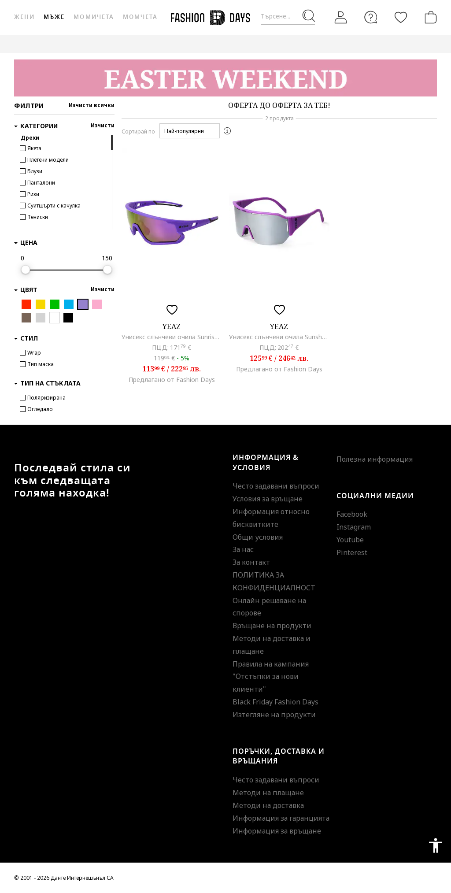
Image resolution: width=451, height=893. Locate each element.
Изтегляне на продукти (274, 714)
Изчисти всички (92, 105)
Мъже (54, 17)
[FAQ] (371, 17)
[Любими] (400, 17)
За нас (243, 549)
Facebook (351, 514)
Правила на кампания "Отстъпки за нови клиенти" (271, 676)
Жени (24, 17)
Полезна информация (374, 459)
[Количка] (429, 17)
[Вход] (341, 17)
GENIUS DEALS (409, 44)
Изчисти (103, 125)
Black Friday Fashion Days (275, 702)
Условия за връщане (268, 499)
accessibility (435, 845)
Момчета (140, 17)
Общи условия (258, 537)
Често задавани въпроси (276, 486)
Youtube (350, 540)
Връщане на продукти (272, 625)
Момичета (94, 17)
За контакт (251, 562)
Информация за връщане (277, 831)
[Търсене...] (288, 16)
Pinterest (351, 552)
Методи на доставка (268, 805)
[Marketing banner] (225, 77)
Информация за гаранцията (281, 818)
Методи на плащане (268, 792)
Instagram (353, 527)
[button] (189, 130)
